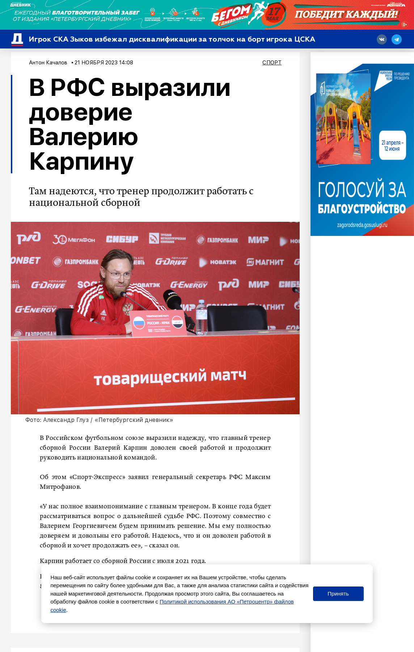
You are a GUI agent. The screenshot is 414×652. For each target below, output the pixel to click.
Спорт (272, 62)
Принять (338, 593)
